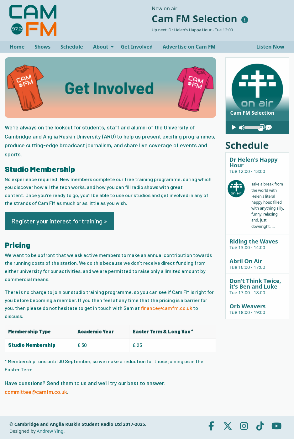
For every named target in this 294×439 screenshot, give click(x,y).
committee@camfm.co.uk (36, 391)
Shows (42, 46)
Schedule (71, 46)
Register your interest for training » (59, 221)
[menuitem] (17, 47)
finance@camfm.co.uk (166, 308)
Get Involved (137, 46)
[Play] (234, 127)
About (100, 46)
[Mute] (242, 127)
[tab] (257, 165)
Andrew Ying (50, 431)
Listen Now (269, 46)
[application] (257, 127)
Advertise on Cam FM (189, 46)
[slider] (251, 127)
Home (17, 46)
